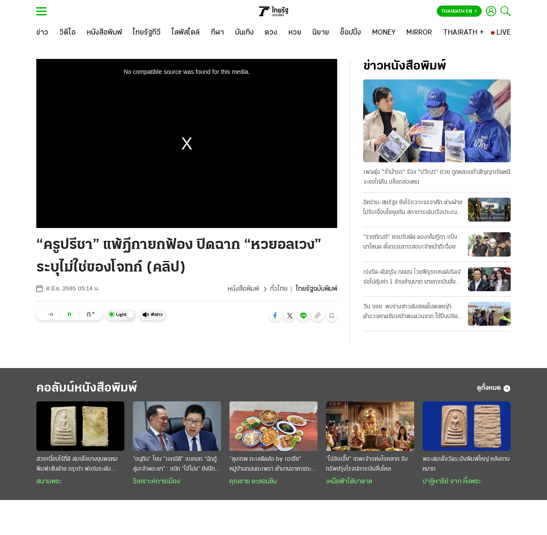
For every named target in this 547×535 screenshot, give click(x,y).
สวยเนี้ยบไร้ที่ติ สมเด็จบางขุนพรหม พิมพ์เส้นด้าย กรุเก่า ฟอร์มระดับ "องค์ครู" (77, 465)
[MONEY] (384, 32)
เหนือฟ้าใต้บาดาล (349, 481)
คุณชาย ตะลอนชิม (253, 481)
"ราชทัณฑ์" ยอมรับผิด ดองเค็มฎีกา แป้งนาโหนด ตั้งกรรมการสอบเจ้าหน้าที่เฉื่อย (410, 242)
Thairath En (459, 11)
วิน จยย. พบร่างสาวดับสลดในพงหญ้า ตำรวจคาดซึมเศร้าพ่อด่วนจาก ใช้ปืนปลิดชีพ (410, 313)
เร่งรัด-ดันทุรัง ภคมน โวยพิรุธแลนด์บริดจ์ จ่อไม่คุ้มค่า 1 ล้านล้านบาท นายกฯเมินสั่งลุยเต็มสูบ (412, 278)
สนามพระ (49, 481)
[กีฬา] (217, 32)
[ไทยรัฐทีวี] (147, 32)
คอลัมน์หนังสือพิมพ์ (86, 388)
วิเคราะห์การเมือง (156, 481)
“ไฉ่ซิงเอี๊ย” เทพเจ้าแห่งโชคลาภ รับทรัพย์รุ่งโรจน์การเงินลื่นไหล (367, 464)
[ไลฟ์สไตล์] (186, 32)
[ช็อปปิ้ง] (350, 32)
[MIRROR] (419, 32)
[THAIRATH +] (463, 32)
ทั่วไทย (279, 289)
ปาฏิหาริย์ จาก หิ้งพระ (452, 481)
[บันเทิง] (244, 32)
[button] (275, 315)
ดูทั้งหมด (494, 388)
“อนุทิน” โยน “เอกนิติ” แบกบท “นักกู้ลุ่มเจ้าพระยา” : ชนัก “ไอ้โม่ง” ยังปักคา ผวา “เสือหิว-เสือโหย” (177, 465)
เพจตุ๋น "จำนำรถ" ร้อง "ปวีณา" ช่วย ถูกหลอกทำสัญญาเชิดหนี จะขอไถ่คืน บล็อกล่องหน (436, 177)
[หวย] (294, 32)
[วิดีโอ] (67, 32)
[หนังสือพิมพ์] (104, 32)
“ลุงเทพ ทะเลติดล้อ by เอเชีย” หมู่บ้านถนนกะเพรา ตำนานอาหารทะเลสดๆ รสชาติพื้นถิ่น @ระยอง (273, 465)
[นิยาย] (320, 32)
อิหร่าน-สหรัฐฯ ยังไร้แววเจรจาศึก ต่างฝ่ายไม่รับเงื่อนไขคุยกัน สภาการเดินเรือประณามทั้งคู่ (413, 208)
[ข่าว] (42, 32)
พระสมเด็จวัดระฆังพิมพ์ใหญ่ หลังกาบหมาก (466, 464)
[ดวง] (271, 32)
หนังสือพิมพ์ (243, 289)
